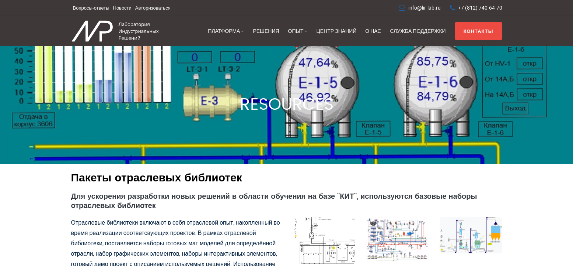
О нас (373, 30)
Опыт (296, 30)
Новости (122, 7)
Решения (266, 30)
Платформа (224, 30)
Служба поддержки (418, 30)
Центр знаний (336, 30)
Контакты (478, 31)
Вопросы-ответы (91, 7)
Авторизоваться (153, 7)
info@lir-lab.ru (424, 7)
